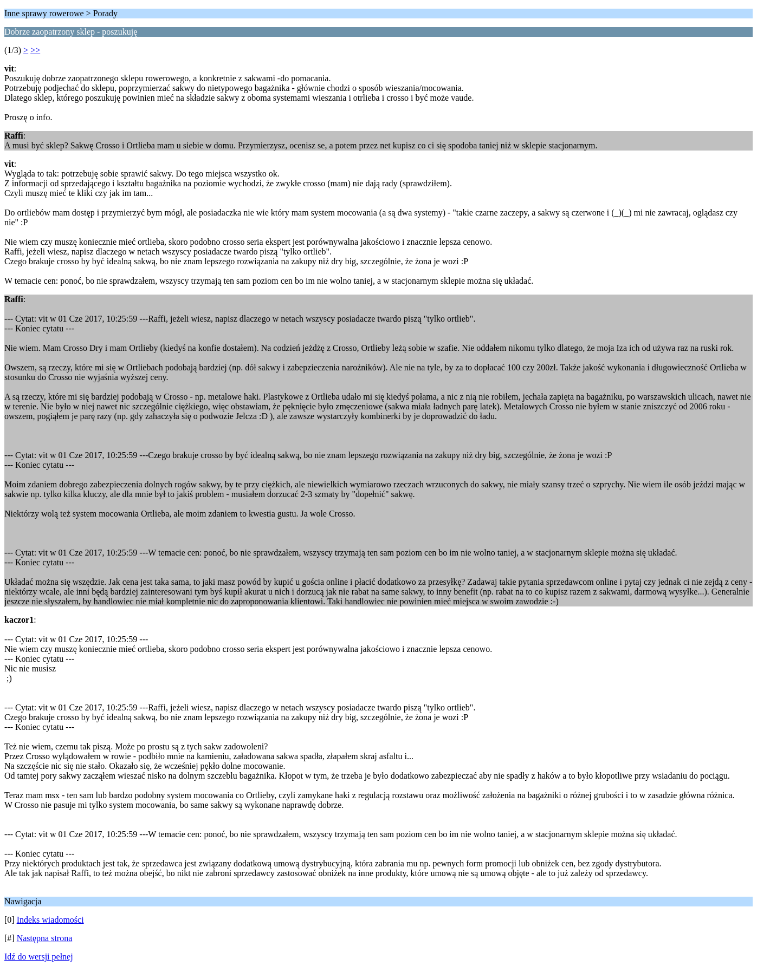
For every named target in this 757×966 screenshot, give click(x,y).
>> (35, 50)
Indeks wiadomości (50, 919)
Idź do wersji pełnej (38, 956)
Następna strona (45, 938)
